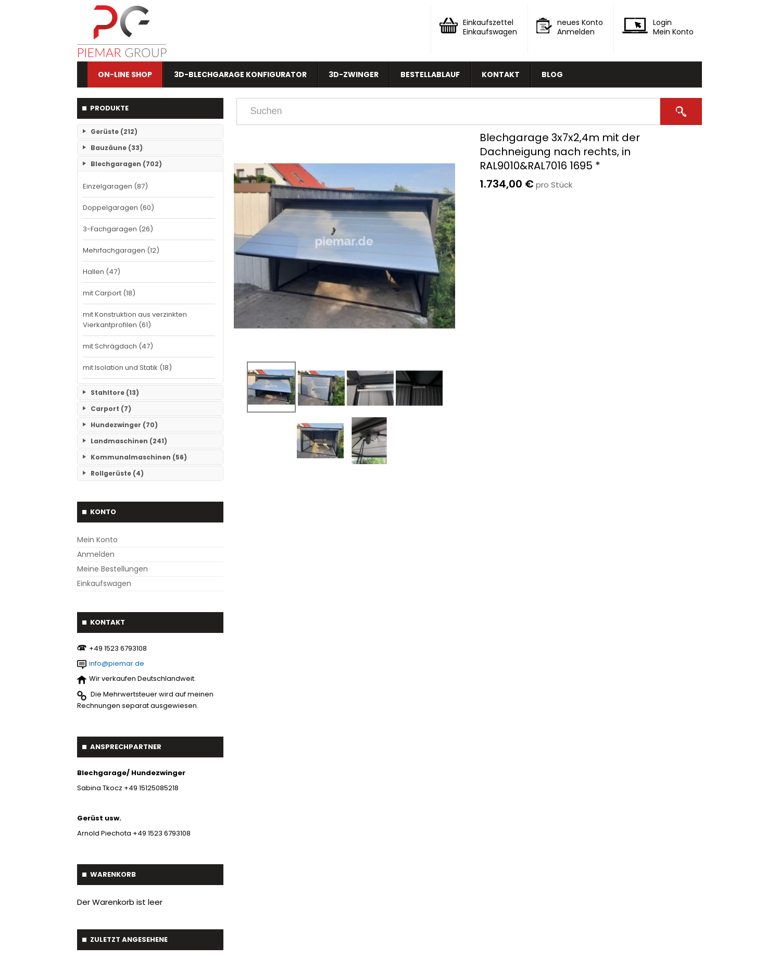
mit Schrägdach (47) (118, 346)
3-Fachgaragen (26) (118, 229)
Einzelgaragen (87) (115, 186)
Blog (552, 74)
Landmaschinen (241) (129, 441)
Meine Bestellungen (112, 569)
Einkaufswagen (104, 583)
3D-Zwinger (354, 74)
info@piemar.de (116, 663)
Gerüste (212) (114, 131)
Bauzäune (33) (117, 147)
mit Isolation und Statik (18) (127, 367)
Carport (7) (111, 408)
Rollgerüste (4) (117, 473)
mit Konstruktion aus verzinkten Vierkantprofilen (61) (135, 319)
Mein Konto (97, 539)
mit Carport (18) (109, 293)
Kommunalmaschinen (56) (139, 457)
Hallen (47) (101, 272)
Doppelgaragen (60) (118, 208)
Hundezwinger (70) (124, 424)
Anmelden (96, 554)
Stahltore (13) (115, 392)
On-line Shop (125, 74)
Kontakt (501, 74)
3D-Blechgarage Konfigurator (240, 74)
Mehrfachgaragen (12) (121, 250)
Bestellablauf (430, 74)
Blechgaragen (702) (126, 163)
